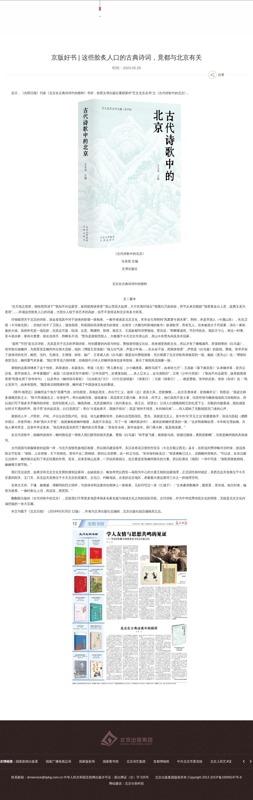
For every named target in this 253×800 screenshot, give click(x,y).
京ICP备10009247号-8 (226, 777)
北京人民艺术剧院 (223, 761)
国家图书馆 (111, 761)
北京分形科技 (134, 783)
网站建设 (115, 783)
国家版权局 (87, 761)
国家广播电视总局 (58, 761)
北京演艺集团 (135, 761)
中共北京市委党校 (189, 761)
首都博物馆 (161, 761)
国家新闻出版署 (27, 761)
